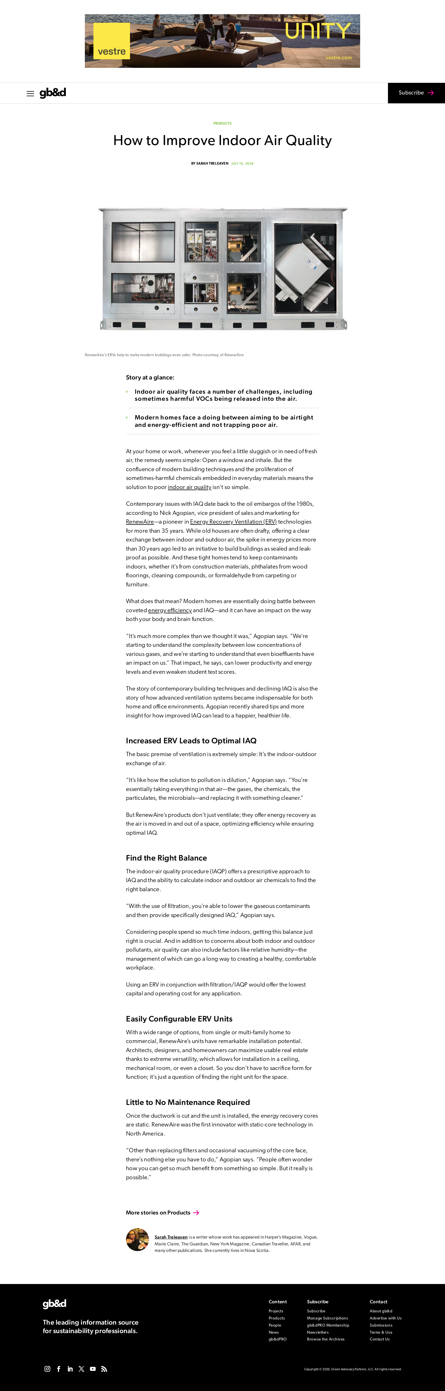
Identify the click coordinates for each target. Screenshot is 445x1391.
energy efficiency (170, 611)
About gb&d (381, 1311)
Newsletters (318, 1333)
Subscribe (408, 96)
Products (222, 123)
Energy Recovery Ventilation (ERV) (233, 522)
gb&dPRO (278, 1339)
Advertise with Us (386, 1318)
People (275, 1325)
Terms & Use (381, 1333)
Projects (276, 1311)
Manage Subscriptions (327, 1318)
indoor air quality (189, 487)
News (274, 1333)
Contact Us (380, 1339)
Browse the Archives (326, 1339)
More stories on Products (158, 1212)
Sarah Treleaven (212, 163)
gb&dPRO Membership (328, 1325)
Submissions (381, 1325)
